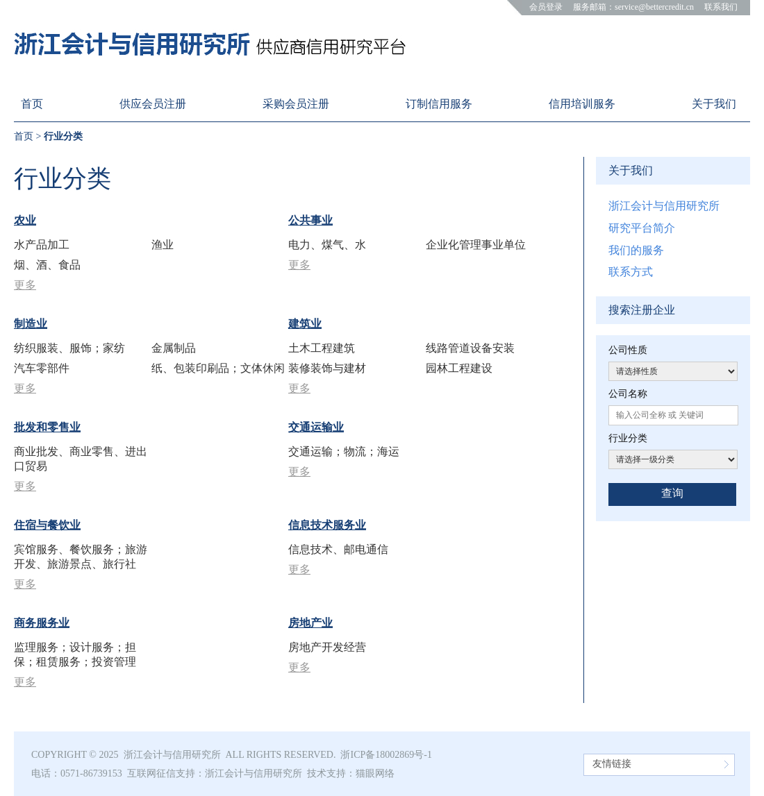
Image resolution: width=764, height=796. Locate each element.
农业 (25, 220)
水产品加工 (41, 245)
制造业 (30, 323)
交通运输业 (316, 427)
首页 (23, 136)
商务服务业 (41, 622)
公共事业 (310, 220)
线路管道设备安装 (470, 348)
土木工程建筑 (321, 348)
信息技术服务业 (327, 525)
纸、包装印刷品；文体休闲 (218, 368)
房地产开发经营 (327, 647)
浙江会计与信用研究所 (664, 206)
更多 (25, 285)
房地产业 (310, 622)
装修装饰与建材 (327, 368)
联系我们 (721, 7)
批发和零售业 (47, 427)
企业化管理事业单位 (476, 245)
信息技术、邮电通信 (338, 549)
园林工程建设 (459, 368)
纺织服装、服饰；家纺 (69, 348)
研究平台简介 (641, 228)
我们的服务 (636, 250)
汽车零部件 (41, 368)
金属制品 (173, 348)
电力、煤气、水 (327, 245)
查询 (672, 493)
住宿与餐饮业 (47, 525)
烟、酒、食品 (47, 265)
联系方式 (630, 272)
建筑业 (305, 323)
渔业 (162, 245)
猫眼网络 (375, 773)
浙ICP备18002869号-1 (385, 755)
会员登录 (546, 7)
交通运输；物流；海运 (343, 451)
